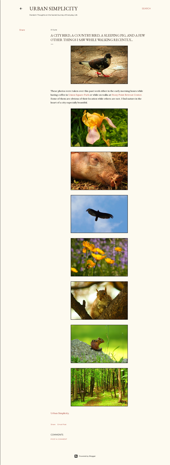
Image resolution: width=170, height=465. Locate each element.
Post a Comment (59, 439)
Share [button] (22, 30)
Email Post (61, 424)
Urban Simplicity (53, 8)
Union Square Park (78, 94)
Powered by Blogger (85, 456)
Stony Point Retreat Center (126, 94)
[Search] (146, 8)
